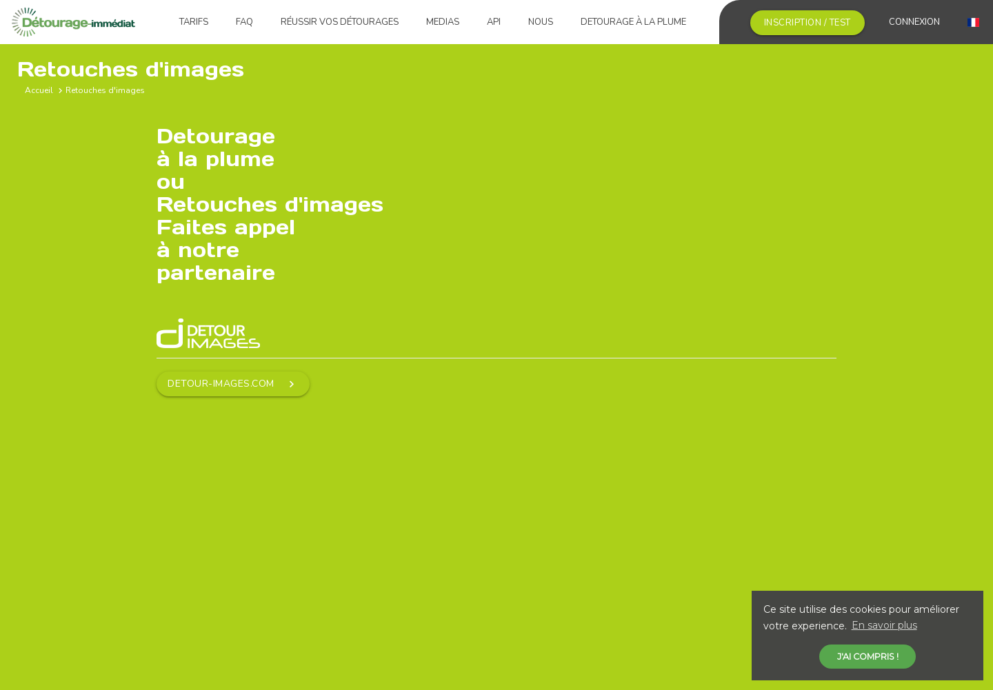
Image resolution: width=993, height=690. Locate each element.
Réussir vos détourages (340, 22)
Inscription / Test (807, 23)
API (494, 22)
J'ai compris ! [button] (868, 656)
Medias (442, 22)
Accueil (39, 90)
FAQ (244, 22)
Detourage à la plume (633, 22)
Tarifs (193, 22)
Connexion (914, 22)
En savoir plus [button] (884, 625)
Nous (540, 22)
